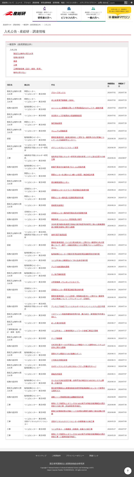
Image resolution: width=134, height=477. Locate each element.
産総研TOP (7, 25)
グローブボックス (58, 93)
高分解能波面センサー (60, 182)
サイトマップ (41, 456)
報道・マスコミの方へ (69, 3)
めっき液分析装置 (58, 323)
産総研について (8, 3)
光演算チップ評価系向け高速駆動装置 (66, 116)
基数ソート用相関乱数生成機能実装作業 (67, 397)
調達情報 (36, 3)
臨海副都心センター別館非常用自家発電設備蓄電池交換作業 (75, 254)
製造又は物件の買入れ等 (23, 54)
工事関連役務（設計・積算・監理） (27, 69)
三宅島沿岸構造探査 (59, 360)
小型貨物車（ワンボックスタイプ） (65, 282)
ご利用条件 (56, 456)
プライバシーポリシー (75, 456)
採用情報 (56, 3)
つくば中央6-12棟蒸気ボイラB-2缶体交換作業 (69, 260)
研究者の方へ (45, 15)
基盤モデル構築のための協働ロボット (66, 354)
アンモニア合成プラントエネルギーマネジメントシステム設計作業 (78, 306)
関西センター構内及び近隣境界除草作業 (67, 198)
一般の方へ (93, 15)
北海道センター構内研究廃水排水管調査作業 (69, 213)
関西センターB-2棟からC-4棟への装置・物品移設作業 (72, 175)
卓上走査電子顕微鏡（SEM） (63, 100)
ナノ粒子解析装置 (58, 274)
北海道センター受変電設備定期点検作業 (67, 290)
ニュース (19, 3)
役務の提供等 (18, 57)
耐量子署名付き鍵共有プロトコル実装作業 (68, 167)
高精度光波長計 (57, 205)
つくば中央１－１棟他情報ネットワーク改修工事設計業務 (74, 331)
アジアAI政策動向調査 (60, 267)
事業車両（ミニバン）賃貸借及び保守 (66, 219)
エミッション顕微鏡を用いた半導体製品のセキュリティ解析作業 (77, 108)
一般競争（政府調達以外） (32, 25)
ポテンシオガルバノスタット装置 (64, 148)
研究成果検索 (46, 3)
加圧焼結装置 (56, 123)
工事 (15, 65)
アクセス (27, 3)
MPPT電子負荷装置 (59, 235)
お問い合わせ (103, 3)
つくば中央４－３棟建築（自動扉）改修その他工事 (71, 429)
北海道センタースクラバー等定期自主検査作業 (70, 190)
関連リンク (93, 456)
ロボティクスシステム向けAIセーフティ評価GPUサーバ (73, 366)
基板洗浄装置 (56, 374)
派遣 (15, 61)
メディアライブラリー (88, 3)
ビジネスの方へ (69, 15)
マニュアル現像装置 (59, 131)
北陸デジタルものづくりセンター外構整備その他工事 (72, 421)
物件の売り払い (19, 72)
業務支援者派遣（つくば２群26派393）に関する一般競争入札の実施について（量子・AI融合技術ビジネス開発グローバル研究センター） (77, 245)
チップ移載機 (56, 338)
